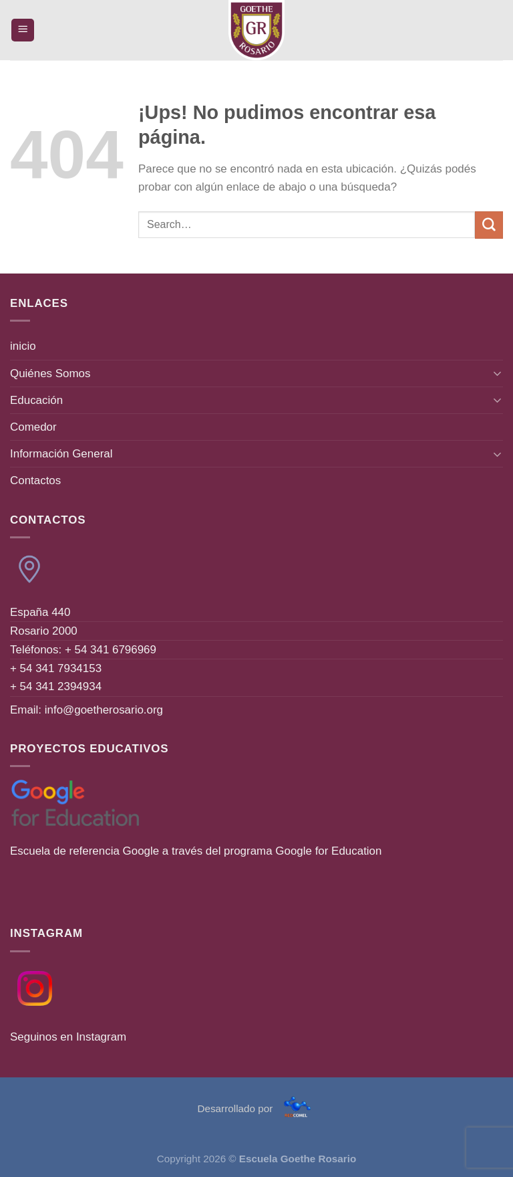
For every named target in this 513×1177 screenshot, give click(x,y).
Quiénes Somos (50, 373)
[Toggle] (497, 373)
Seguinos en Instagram (68, 1037)
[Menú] (23, 30)
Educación (36, 400)
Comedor (33, 427)
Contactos (35, 480)
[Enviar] (489, 225)
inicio (23, 346)
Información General (61, 453)
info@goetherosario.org (104, 710)
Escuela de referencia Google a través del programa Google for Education (195, 851)
